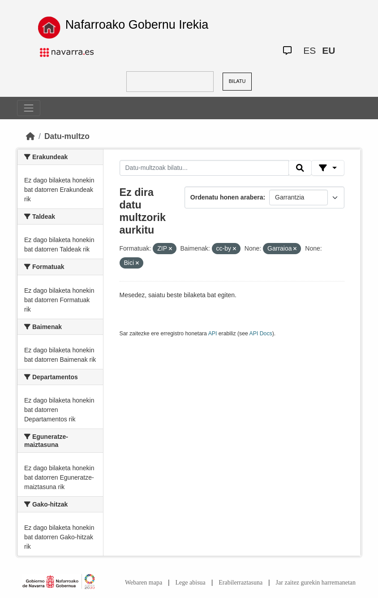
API (212, 333)
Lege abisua (191, 582)
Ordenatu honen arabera (226, 197)
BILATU (237, 81)
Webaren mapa (143, 582)
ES (309, 50)
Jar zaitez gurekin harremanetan (316, 582)
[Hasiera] (30, 136)
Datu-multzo (67, 136)
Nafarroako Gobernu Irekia (137, 24)
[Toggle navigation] (28, 108)
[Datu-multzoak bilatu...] (204, 168)
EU (328, 50)
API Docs (260, 333)
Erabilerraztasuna (240, 582)
